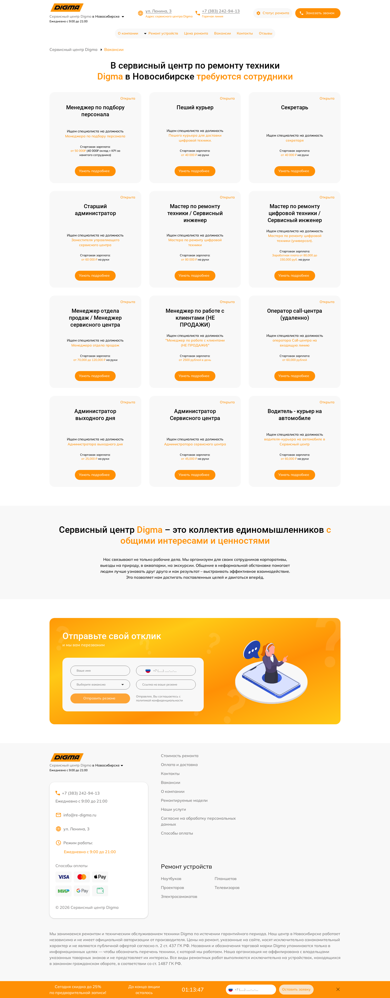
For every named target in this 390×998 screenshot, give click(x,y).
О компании (128, 33)
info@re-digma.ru (75, 815)
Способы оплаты (177, 833)
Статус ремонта (272, 13)
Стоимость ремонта (179, 755)
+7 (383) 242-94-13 (221, 10)
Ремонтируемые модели (184, 800)
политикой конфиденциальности (159, 700)
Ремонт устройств (163, 33)
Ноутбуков (171, 878)
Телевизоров (227, 887)
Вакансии (222, 33)
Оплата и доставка (179, 764)
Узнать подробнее (94, 171)
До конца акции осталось (144, 989)
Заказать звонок (317, 13)
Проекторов (172, 887)
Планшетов (226, 878)
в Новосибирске (108, 16)
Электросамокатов (179, 896)
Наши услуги (173, 809)
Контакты (245, 33)
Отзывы (265, 33)
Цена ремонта (196, 33)
